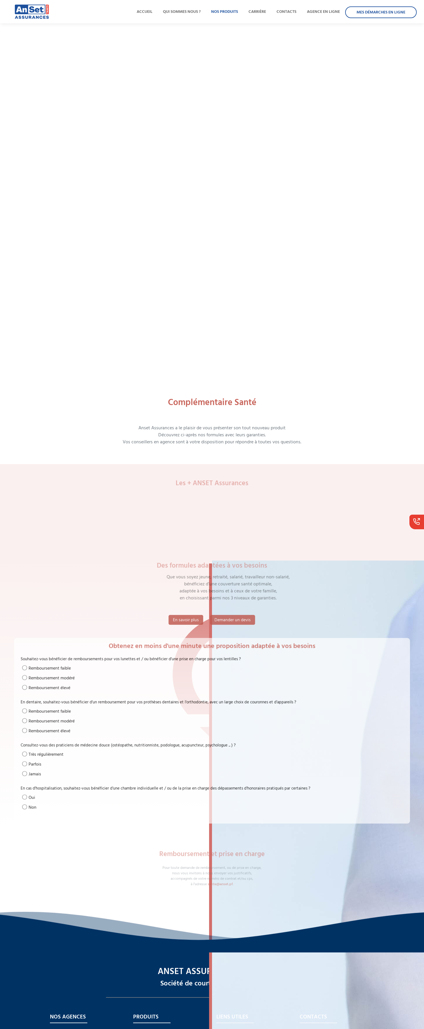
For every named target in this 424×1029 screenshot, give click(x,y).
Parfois (97, 752)
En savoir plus (186, 620)
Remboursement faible (106, 690)
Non (95, 780)
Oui (95, 774)
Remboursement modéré (108, 696)
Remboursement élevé (106, 703)
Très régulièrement (104, 746)
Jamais (97, 759)
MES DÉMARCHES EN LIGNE (381, 12)
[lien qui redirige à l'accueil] (29, 11)
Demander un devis (232, 620)
